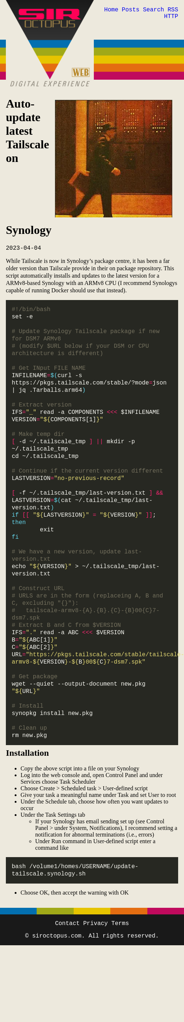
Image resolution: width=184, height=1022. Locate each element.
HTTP (171, 16)
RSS (173, 10)
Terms (120, 923)
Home (111, 10)
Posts (130, 10)
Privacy (95, 923)
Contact (67, 923)
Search (153, 10)
